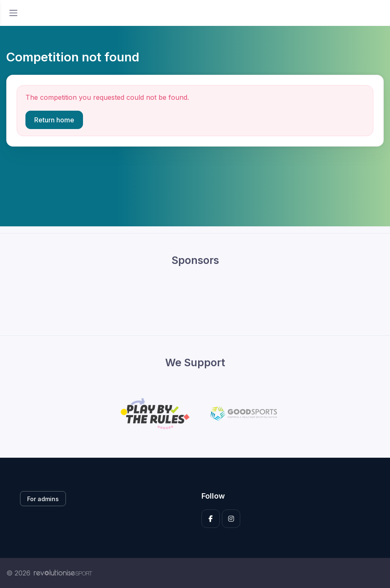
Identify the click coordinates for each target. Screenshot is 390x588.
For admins (43, 498)
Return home (54, 120)
